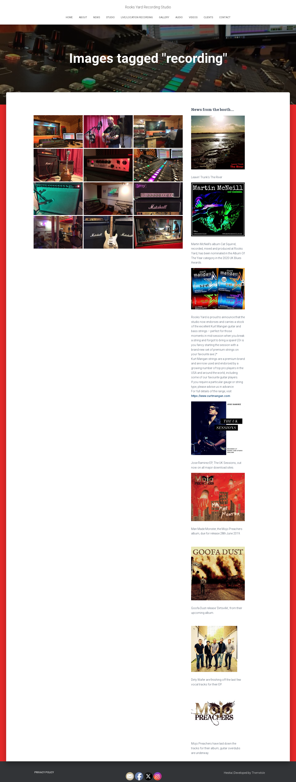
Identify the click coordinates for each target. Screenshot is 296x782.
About (83, 17)
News (96, 17)
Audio (179, 17)
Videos (193, 17)
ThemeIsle (258, 772)
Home (69, 17)
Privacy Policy (44, 772)
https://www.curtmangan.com (210, 396)
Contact (224, 17)
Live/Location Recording (137, 17)
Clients (208, 17)
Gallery (164, 17)
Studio (110, 17)
